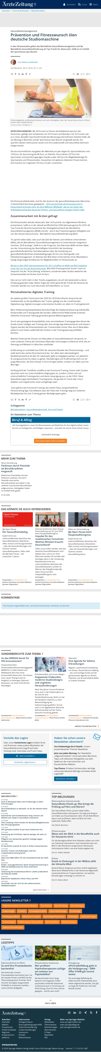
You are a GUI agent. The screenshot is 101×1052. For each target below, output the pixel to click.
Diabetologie (8, 911)
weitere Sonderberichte (87, 726)
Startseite (6, 1022)
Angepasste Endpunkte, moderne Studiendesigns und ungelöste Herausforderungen (48, 681)
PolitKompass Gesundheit (30, 922)
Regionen (6, 1032)
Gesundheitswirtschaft (36, 409)
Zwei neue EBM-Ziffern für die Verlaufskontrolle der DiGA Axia (24, 859)
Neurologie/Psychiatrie (54, 916)
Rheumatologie (69, 922)
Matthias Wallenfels (30, 62)
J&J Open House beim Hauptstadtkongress (80, 534)
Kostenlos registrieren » (25, 762)
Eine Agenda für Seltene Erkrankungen (82, 663)
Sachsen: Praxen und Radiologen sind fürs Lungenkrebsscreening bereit (18, 852)
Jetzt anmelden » (25, 756)
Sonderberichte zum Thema (21, 654)
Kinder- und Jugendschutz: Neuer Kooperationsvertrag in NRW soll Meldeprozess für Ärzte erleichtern (24, 866)
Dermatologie (77, 906)
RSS (45, 1037)
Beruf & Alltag (61, 906)
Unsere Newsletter (14, 900)
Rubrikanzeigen (50, 1027)
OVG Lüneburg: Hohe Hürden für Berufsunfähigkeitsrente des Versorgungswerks (25, 824)
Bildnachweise (25, 1037)
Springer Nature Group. (54, 1048)
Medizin (5, 1025)
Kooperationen (8, 1035)
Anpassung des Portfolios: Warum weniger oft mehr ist (24, 834)
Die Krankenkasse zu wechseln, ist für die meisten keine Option (24, 810)
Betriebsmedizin (18, 409)
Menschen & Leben (31, 916)
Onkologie (72, 916)
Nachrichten (8, 796)
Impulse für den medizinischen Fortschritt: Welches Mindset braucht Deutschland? (49, 540)
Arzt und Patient (55, 409)
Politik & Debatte (9, 1030)
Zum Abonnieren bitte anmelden (50, 441)
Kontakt (22, 1035)
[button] (93, 5)
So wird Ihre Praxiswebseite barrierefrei (16, 967)
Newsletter (48, 1035)
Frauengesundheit (37, 911)
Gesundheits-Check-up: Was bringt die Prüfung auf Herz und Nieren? (73, 806)
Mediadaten (49, 1022)
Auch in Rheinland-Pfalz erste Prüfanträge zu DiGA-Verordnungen (22, 803)
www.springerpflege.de (69, 1025)
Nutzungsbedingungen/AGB (30, 1025)
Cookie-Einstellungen (27, 1030)
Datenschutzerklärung (28, 1027)
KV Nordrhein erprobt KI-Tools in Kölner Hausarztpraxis (24, 846)
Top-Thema (46, 906)
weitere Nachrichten (41, 890)
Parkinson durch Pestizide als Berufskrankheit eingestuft (15, 468)
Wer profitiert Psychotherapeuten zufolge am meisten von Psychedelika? (50, 970)
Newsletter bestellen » (66, 779)
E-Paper (47, 1032)
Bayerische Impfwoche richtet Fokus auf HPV (19, 879)
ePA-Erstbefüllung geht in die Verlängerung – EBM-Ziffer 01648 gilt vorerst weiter (83, 970)
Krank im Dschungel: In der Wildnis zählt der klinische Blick (74, 863)
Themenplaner (50, 1025)
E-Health (22, 911)
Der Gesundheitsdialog (15, 532)
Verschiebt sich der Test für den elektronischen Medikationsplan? (20, 884)
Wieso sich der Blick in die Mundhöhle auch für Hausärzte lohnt (75, 835)
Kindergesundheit (11, 916)
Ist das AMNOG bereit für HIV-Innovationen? (15, 660)
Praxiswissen (7, 1027)
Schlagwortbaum (26, 1022)
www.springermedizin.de (70, 1022)
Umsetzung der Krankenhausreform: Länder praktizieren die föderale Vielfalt (24, 873)
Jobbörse (5, 1037)
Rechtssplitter (52, 922)
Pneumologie (9, 922)
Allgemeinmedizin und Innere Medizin (20, 906)
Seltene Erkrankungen (13, 927)
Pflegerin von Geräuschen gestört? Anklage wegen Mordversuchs (21, 840)
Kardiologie (75, 911)
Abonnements (50, 1030)
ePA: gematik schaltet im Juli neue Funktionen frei (21, 829)
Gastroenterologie (58, 911)
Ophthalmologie (88, 916)
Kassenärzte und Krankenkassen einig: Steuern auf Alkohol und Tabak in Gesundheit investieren (22, 817)
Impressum (23, 1032)
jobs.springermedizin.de (70, 1027)
